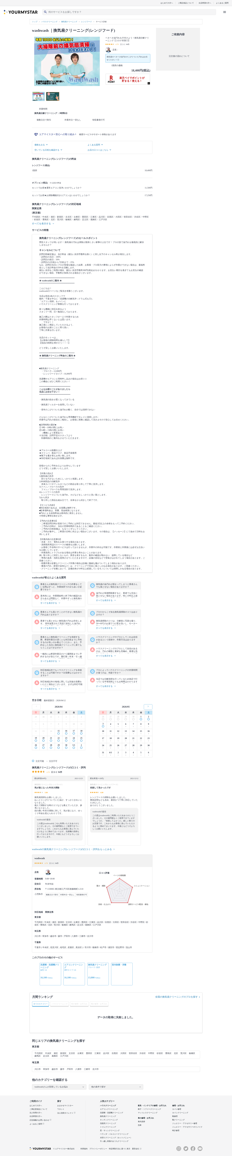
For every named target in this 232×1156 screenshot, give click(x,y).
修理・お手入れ (178, 1106)
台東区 (80, 1053)
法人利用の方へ (36, 1113)
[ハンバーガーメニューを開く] (224, 12)
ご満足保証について (186, 3)
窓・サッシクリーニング (110, 1130)
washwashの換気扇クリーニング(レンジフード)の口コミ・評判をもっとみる (73, 849)
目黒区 (115, 1053)
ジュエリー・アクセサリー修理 (184, 1123)
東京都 (35, 1046)
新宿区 (63, 1053)
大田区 (123, 1053)
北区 (176, 1053)
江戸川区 (64, 1056)
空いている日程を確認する (48, 150)
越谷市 (55, 1069)
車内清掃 (141, 1122)
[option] (50, 974)
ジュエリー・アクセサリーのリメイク (187, 1127)
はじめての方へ (167, 3)
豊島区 (168, 1053)
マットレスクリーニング (147, 1113)
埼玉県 (35, 1062)
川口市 (37, 1069)
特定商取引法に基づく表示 (119, 1149)
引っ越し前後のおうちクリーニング (114, 1141)
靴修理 (175, 1116)
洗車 (139, 1125)
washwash (40, 30)
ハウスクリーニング (108, 1106)
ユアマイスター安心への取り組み (58, 134)
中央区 (48, 1053)
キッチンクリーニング (109, 1120)
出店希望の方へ (205, 3)
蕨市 (62, 1069)
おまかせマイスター (65, 1106)
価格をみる (40, 145)
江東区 (98, 1053)
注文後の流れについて (178, 56)
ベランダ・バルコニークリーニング (114, 1134)
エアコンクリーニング (109, 1109)
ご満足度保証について (38, 1109)
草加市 (46, 1069)
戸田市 (70, 1069)
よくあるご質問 (222, 3)
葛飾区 (55, 1056)
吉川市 (95, 1069)
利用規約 (84, 1149)
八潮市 (78, 1069)
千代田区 (38, 1053)
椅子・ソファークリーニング (149, 1109)
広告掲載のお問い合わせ (40, 1120)
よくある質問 (95, 145)
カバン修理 (176, 1109)
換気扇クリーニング (108, 1116)
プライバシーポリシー (98, 1149)
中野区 (151, 1053)
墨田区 (89, 1053)
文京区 (72, 1053)
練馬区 (37, 1056)
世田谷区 (133, 1053)
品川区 (106, 1053)
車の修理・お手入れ (146, 1118)
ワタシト (60, 1109)
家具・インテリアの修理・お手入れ (152, 1106)
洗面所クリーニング (108, 1123)
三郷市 (87, 1069)
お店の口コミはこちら (99, 150)
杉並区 (160, 1053)
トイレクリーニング (108, 1127)
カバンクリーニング (180, 1113)
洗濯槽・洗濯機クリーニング (111, 1113)
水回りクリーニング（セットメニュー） (116, 1138)
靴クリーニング (178, 1120)
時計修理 (175, 1130)
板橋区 (192, 1053)
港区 (56, 1053)
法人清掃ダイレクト (66, 1113)
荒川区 (183, 1053)
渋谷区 (143, 1053)
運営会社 (136, 1149)
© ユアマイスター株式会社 (64, 1149)
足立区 (46, 1056)
